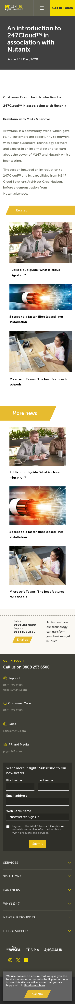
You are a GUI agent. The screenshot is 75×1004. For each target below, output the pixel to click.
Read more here (34, 985)
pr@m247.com (12, 751)
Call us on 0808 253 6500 (26, 667)
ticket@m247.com (15, 689)
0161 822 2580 (13, 685)
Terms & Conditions (51, 826)
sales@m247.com (14, 731)
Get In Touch (62, 8)
